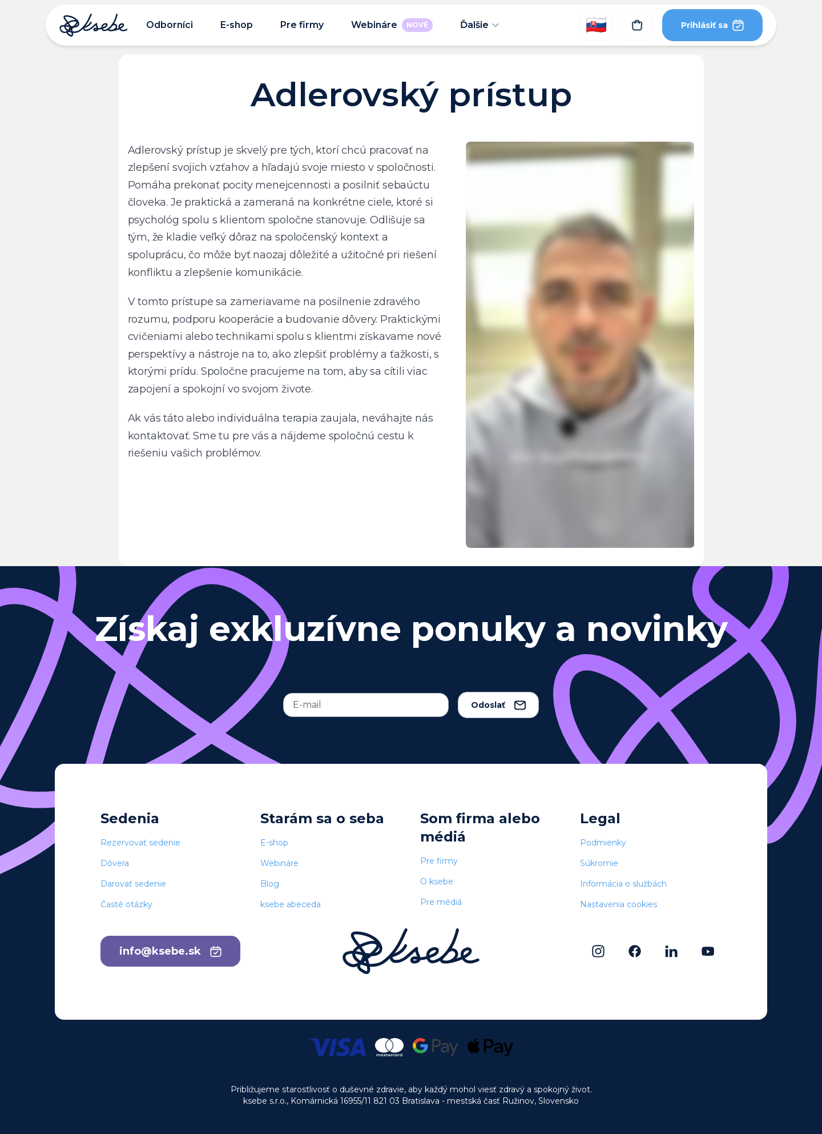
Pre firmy (302, 24)
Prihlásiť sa (712, 24)
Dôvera (114, 863)
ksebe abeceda (290, 904)
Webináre (392, 25)
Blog (269, 884)
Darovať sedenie (133, 884)
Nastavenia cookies (618, 904)
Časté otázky (126, 904)
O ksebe (436, 881)
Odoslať (498, 705)
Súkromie (599, 863)
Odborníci (169, 24)
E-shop (236, 24)
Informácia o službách (623, 884)
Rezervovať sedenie (140, 843)
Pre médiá (441, 902)
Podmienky (603, 843)
